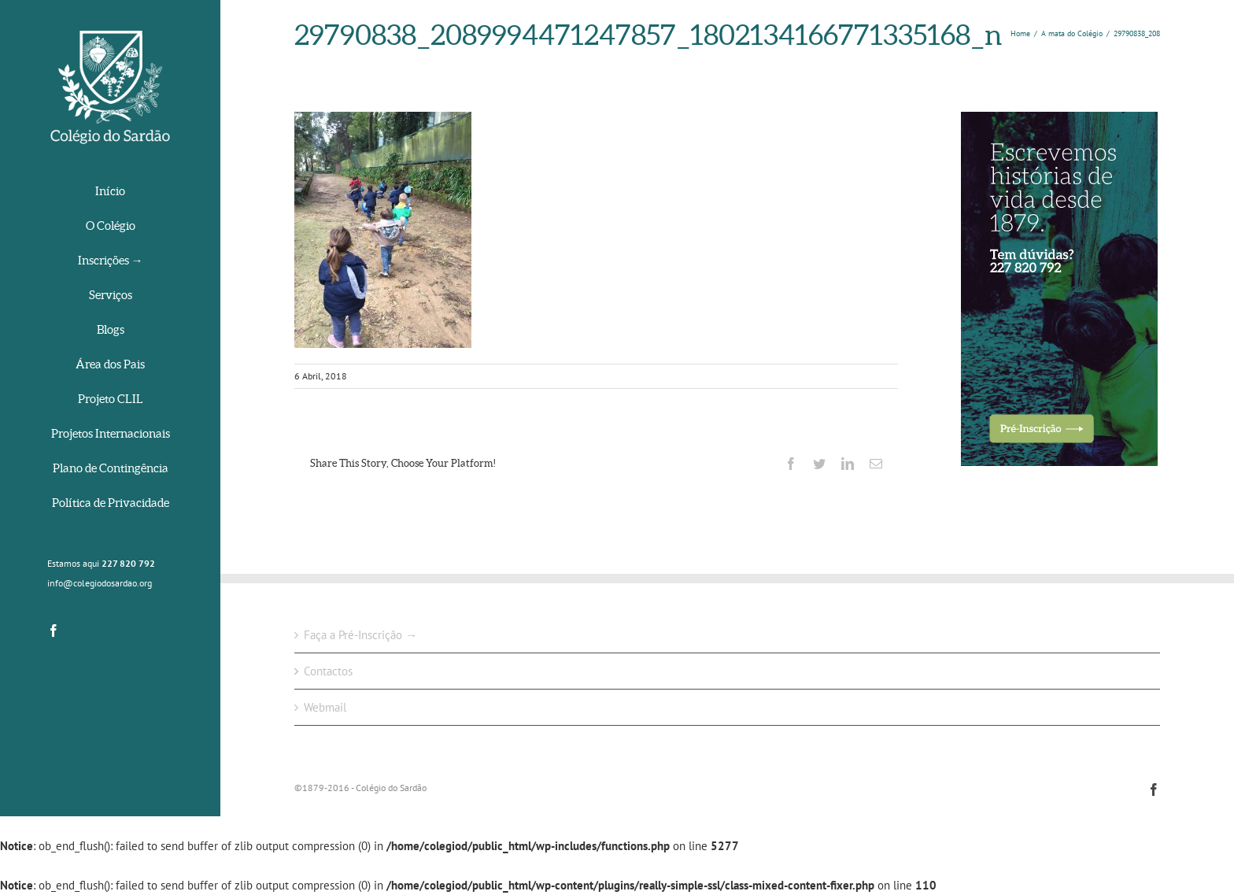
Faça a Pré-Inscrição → (360, 634)
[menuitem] (110, 192)
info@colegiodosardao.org (99, 583)
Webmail (325, 707)
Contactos (328, 671)
